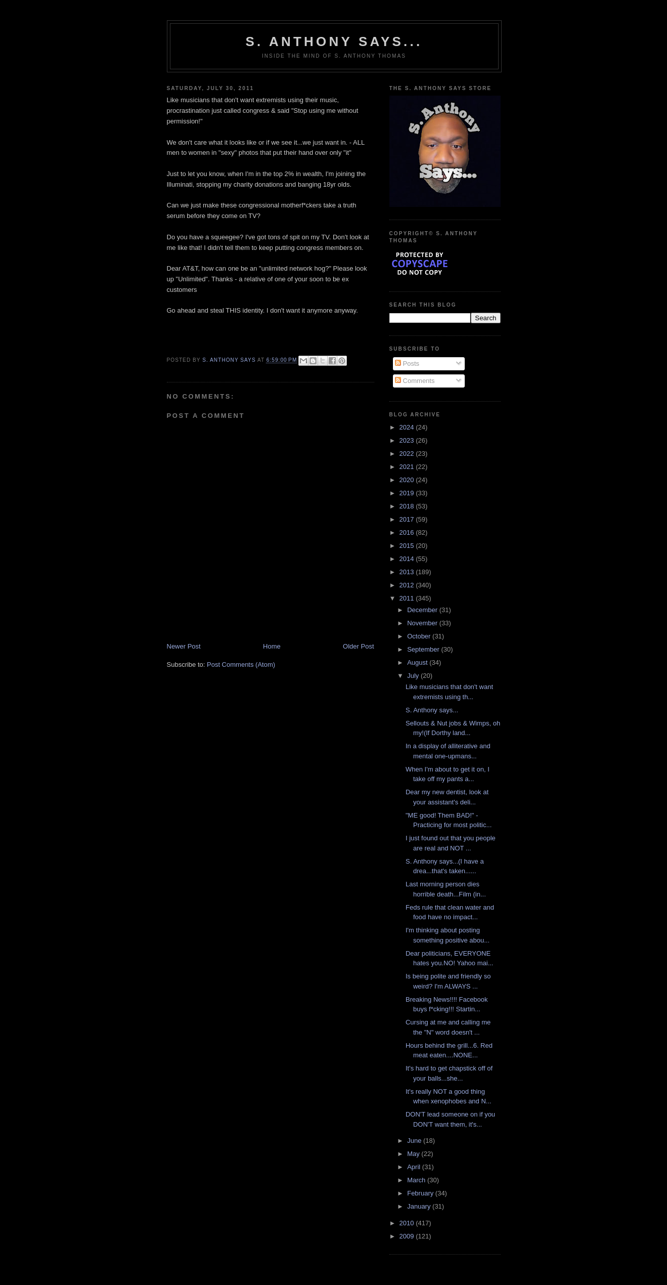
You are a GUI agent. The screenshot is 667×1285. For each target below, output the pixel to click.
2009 (407, 1236)
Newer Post (184, 646)
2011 (407, 598)
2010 (407, 1223)
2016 (407, 532)
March (417, 1180)
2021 (407, 466)
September (424, 649)
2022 (407, 453)
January (419, 1206)
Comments (414, 380)
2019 (407, 493)
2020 (407, 480)
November (423, 623)
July (414, 675)
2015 (407, 545)
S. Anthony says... (432, 710)
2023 (407, 440)
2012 (407, 585)
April (414, 1167)
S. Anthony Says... (334, 41)
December (423, 610)
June (415, 1140)
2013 (407, 572)
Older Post (358, 646)
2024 (407, 427)
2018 (407, 506)
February (421, 1193)
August (418, 662)
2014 (407, 559)
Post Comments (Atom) (241, 664)
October (419, 636)
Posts (407, 363)
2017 (407, 519)
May (414, 1154)
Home (272, 646)
